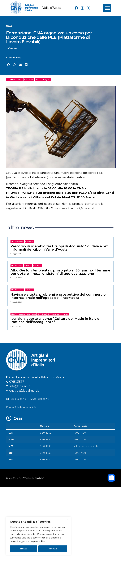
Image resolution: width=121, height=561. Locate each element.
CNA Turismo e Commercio (58, 314)
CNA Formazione (14, 79)
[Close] (68, 519)
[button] (107, 8)
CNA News (29, 79)
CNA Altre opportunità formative (23, 314)
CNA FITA (28, 266)
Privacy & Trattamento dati (21, 407)
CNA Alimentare (17, 242)
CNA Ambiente (16, 266)
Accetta (53, 548)
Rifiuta (23, 548)
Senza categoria (43, 79)
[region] (38, 536)
